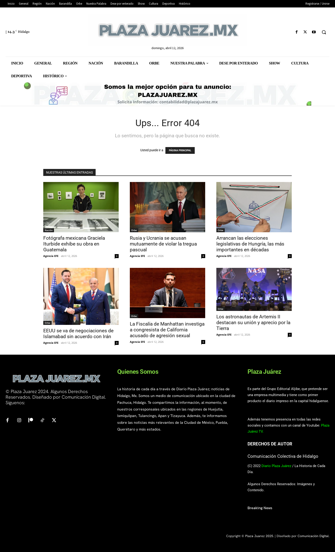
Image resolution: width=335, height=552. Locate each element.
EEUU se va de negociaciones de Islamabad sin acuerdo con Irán (78, 333)
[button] (323, 32)
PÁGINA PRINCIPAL (180, 150)
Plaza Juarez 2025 (259, 536)
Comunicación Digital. (313, 536)
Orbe (134, 230)
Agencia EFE (50, 256)
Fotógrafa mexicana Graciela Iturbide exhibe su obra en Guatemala (74, 243)
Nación (49, 230)
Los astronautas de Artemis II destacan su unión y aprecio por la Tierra (253, 322)
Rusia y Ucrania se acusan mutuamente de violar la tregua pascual (163, 243)
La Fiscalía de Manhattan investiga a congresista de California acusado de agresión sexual (167, 329)
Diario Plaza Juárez (276, 466)
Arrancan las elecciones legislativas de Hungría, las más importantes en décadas (250, 243)
